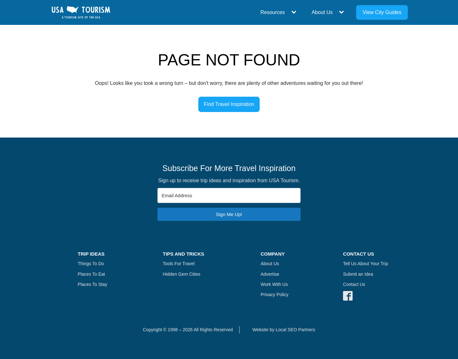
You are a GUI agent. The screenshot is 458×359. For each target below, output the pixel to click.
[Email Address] (229, 195)
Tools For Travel (179, 263)
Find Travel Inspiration (229, 104)
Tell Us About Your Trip (365, 263)
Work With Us (274, 284)
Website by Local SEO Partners (283, 329)
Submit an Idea (358, 274)
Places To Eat (91, 274)
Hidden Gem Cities (182, 274)
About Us (322, 12)
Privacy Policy (274, 294)
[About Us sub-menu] (343, 12)
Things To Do (91, 263)
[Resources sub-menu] (295, 12)
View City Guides (382, 12)
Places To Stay (92, 284)
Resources (272, 12)
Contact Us (354, 284)
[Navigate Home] (81, 12)
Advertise (270, 274)
